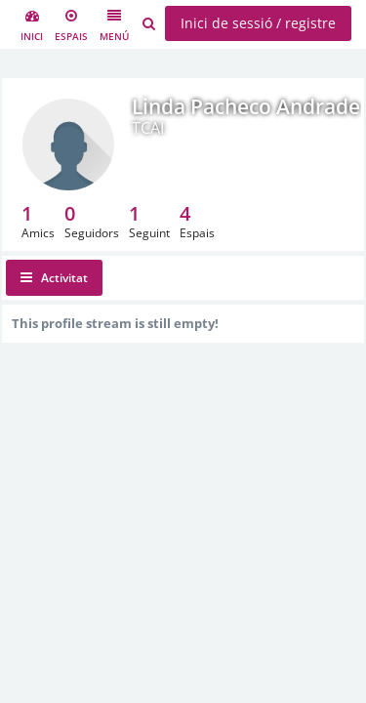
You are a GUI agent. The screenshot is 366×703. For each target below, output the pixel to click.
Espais (71, 26)
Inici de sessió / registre (258, 23)
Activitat (54, 277)
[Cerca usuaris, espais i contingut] (149, 24)
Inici (31, 26)
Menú (114, 26)
